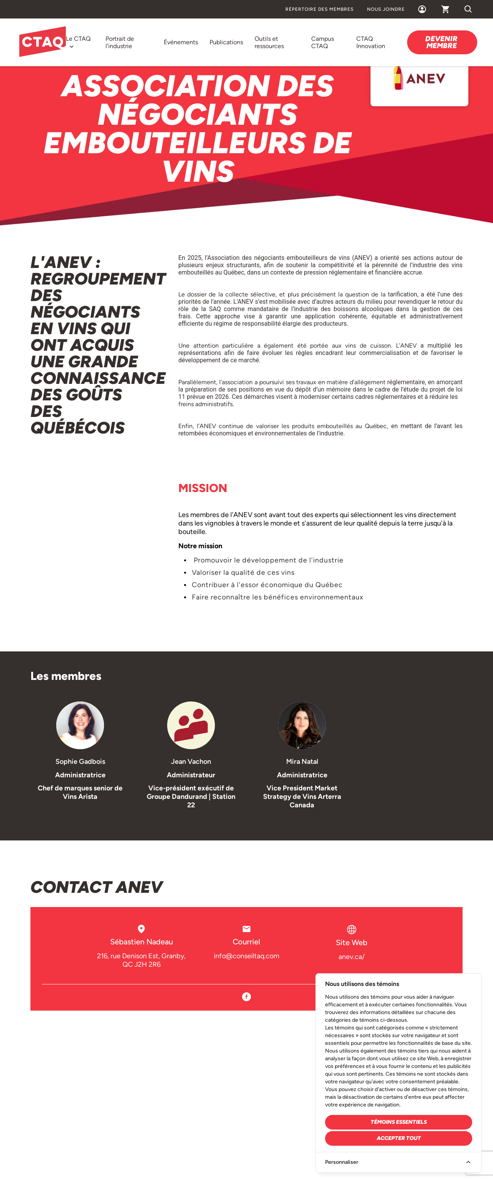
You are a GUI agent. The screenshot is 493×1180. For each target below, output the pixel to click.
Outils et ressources (269, 42)
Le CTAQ (78, 38)
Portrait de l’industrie (120, 42)
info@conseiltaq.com (246, 956)
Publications (226, 42)
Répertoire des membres (319, 9)
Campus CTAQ (322, 42)
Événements (181, 42)
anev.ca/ (352, 956)
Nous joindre (386, 9)
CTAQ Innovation (370, 42)
